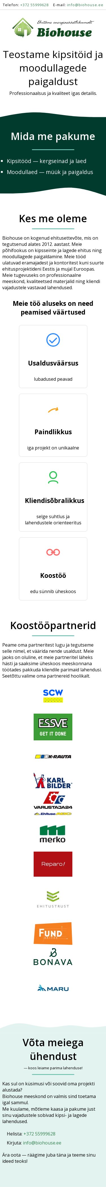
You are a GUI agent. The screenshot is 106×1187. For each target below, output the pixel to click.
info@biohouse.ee (85, 4)
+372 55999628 (34, 4)
